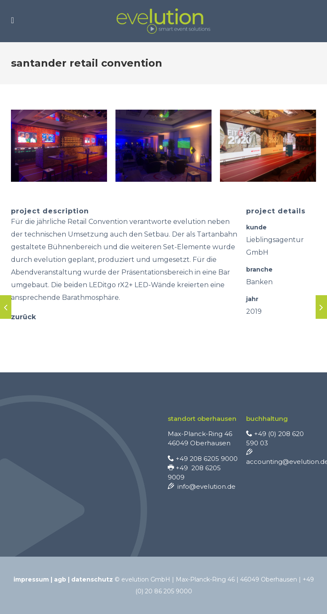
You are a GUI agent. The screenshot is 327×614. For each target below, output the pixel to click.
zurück (23, 317)
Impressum (31, 579)
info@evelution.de (202, 486)
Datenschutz (92, 579)
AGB (60, 579)
